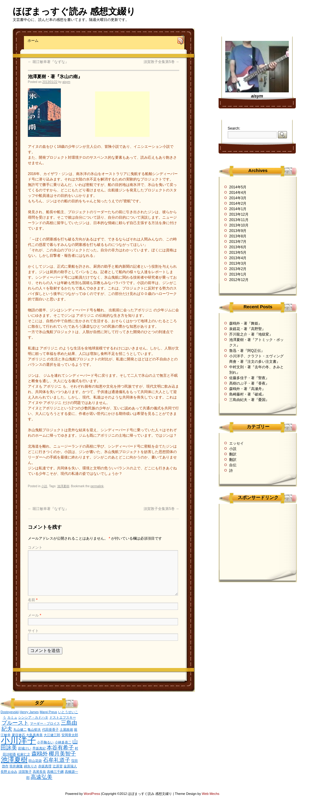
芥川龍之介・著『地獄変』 (251, 334)
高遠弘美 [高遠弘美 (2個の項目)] (41, 777)
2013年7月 (237, 242)
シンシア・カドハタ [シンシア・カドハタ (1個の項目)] (33, 717)
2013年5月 (237, 252)
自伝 (232, 465)
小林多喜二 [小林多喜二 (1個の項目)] (63, 742)
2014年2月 (237, 203)
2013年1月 (237, 274)
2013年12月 (239, 214)
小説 (44, 486)
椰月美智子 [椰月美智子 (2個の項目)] (62, 754)
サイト (33, 631)
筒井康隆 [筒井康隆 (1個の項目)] (16, 766)
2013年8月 (237, 236)
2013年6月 (237, 247)
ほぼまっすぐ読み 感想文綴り (74, 11)
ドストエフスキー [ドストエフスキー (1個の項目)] (62, 717)
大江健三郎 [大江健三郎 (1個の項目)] (52, 735)
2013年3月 (237, 263)
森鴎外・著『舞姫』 (245, 323)
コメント (35, 547)
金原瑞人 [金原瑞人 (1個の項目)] (70, 766)
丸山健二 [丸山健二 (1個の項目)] (20, 729)
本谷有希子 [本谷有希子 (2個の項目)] (60, 748)
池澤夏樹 (63, 486)
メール (34, 615)
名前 (33, 600)
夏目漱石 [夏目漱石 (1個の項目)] (18, 735)
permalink (97, 486)
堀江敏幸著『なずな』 (48, 62)
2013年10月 (239, 225)
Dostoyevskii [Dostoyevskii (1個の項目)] (10, 712)
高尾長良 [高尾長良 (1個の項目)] (39, 771)
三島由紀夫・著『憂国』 (249, 400)
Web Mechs (210, 793)
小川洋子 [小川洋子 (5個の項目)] (18, 740)
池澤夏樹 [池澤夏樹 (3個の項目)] (14, 759)
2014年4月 (237, 192)
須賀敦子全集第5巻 (161, 62)
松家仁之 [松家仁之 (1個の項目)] (23, 754)
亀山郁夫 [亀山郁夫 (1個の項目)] (34, 729)
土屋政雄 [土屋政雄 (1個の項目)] (66, 729)
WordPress (92, 793)
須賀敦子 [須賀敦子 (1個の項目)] (25, 771)
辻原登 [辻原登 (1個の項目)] (58, 766)
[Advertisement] (122, 114)
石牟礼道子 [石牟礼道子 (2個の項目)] (56, 760)
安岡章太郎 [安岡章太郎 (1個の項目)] (69, 735)
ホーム (33, 40)
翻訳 (232, 454)
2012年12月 (239, 280)
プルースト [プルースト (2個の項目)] (15, 723)
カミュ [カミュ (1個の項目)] (12, 717)
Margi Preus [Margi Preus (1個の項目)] (48, 712)
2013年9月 (237, 231)
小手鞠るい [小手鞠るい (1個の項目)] (45, 742)
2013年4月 (237, 258)
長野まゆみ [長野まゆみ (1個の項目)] (9, 771)
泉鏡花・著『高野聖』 (247, 329)
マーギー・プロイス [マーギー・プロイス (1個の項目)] (45, 723)
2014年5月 (237, 187)
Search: (234, 128)
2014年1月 (237, 209)
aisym (66, 82)
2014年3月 (237, 198)
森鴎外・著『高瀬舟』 (247, 389)
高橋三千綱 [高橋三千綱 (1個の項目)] (55, 771)
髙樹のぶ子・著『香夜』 (249, 383)
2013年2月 (237, 269)
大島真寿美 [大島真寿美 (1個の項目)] (34, 735)
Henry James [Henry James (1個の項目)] (29, 712)
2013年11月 (239, 220)
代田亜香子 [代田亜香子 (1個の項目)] (50, 729)
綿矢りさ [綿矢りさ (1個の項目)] (30, 766)
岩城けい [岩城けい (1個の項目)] (24, 748)
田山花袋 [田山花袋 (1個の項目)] (35, 760)
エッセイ (236, 443)
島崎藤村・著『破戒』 (247, 394)
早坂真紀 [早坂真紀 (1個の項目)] (39, 748)
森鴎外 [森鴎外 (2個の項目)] (39, 754)
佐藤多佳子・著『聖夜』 (249, 378)
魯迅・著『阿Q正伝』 (247, 351)
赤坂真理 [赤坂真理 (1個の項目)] (44, 766)
